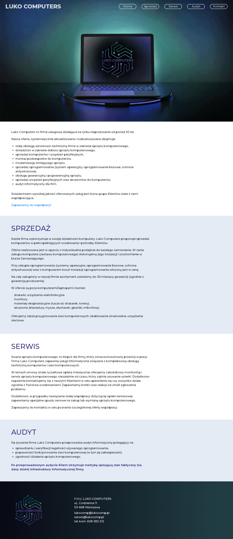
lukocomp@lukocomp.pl (91, 513)
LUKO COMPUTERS (33, 6)
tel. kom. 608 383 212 (89, 521)
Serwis (173, 6)
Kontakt (219, 6)
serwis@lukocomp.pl (89, 517)
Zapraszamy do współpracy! (31, 205)
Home (127, 6)
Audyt (196, 6)
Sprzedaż (150, 6)
